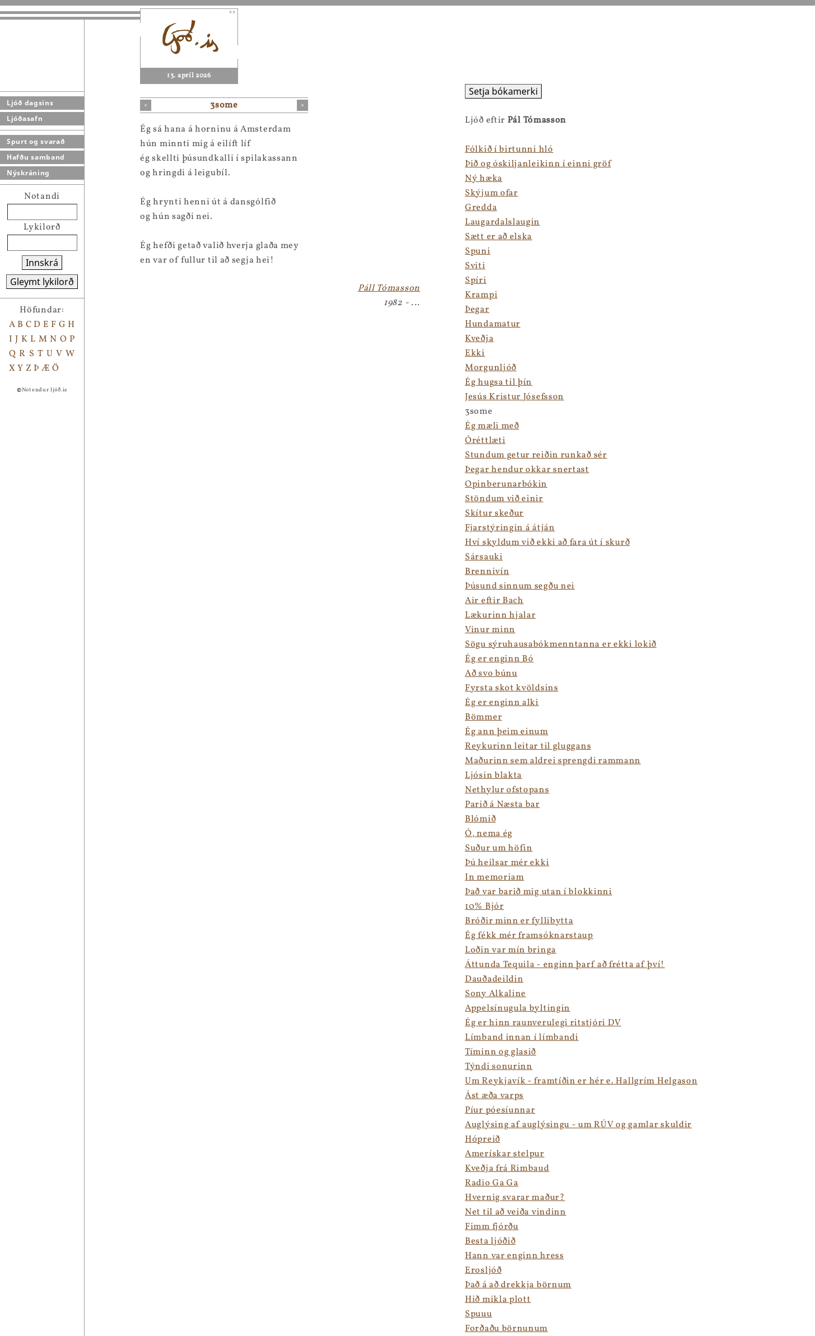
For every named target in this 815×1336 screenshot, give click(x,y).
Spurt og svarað (36, 141)
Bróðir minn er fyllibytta (519, 921)
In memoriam (494, 877)
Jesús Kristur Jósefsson (514, 397)
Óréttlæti (485, 441)
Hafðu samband (36, 157)
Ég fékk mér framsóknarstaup (529, 935)
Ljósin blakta (493, 775)
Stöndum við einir (504, 499)
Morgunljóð (490, 368)
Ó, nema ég (489, 834)
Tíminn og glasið (500, 1052)
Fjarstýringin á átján (510, 528)
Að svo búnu (491, 673)
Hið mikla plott (498, 1299)
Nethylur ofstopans (507, 790)
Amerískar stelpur (504, 1154)
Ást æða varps (494, 1096)
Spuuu (478, 1314)
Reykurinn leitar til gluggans (528, 746)
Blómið (480, 819)
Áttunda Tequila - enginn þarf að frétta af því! (565, 965)
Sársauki (484, 557)
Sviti (475, 266)
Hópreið (482, 1139)
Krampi (481, 295)
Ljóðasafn (25, 118)
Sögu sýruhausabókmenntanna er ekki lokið (560, 644)
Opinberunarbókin (506, 484)
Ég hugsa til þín (498, 382)
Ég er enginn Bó (499, 659)
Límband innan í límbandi (522, 1037)
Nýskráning (28, 172)
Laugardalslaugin (502, 222)
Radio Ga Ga (492, 1183)
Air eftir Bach (494, 601)
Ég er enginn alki (502, 703)
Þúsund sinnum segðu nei (520, 586)
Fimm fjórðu (492, 1227)
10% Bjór (484, 906)
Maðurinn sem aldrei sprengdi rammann (553, 761)
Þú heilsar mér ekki (507, 863)
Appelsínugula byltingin (517, 1008)
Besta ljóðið (490, 1241)
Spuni (478, 251)
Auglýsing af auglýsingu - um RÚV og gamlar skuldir (578, 1125)
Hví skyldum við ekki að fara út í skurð (547, 542)
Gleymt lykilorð (42, 281)
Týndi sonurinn (499, 1067)
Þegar (477, 309)
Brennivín (487, 572)
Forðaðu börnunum (506, 1329)
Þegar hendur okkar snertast (527, 470)
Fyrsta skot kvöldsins (511, 688)
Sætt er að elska (498, 237)
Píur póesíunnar (500, 1110)
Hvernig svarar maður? (515, 1198)
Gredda (481, 208)
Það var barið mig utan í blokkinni (538, 892)
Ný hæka (483, 178)
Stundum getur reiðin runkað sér (536, 455)
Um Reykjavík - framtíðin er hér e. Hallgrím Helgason (581, 1081)
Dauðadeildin (494, 979)
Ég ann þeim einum (506, 732)
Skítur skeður (494, 513)
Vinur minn (490, 630)
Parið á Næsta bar (502, 804)
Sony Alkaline (495, 994)
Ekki (475, 353)
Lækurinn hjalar (500, 615)
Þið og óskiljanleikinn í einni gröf (538, 164)
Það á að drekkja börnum (518, 1285)
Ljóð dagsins (30, 103)
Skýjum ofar (491, 193)
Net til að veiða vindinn (515, 1212)
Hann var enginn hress (514, 1256)
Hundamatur (492, 324)
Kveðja (479, 339)
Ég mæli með (492, 426)
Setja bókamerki (503, 91)
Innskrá (42, 262)
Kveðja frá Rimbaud (507, 1168)
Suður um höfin (499, 848)
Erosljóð (483, 1270)
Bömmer (483, 717)
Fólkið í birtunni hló (509, 149)
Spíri (476, 280)
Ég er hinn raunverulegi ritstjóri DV (543, 1023)
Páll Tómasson (389, 288)
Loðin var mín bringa (510, 950)
